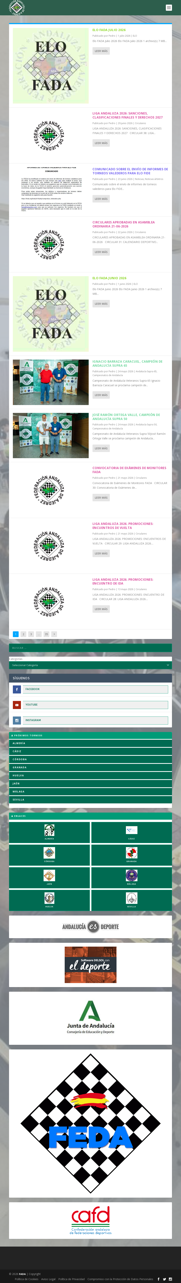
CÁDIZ (17, 751)
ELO (135, 35)
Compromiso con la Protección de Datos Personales (120, 1279)
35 (46, 634)
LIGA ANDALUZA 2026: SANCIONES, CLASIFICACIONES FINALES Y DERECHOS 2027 (128, 115)
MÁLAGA (19, 791)
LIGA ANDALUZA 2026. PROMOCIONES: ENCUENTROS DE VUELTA (123, 526)
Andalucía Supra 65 (146, 371)
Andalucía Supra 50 (146, 424)
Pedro (112, 35)
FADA (22, 1274)
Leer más (101, 51)
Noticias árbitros (154, 179)
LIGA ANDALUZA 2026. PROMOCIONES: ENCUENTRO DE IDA (123, 581)
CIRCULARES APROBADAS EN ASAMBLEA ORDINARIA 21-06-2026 (124, 224)
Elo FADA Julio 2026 (109, 30)
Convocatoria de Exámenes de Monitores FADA (129, 470)
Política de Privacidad (71, 1279)
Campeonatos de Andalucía (108, 375)
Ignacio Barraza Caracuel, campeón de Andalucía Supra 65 (128, 363)
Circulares (140, 123)
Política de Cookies (26, 1279)
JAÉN (16, 783)
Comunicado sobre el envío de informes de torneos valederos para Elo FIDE (130, 171)
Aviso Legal (48, 1279)
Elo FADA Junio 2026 (109, 278)
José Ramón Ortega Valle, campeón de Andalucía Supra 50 (126, 417)
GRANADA (20, 767)
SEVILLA (18, 799)
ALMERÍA (19, 743)
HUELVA (18, 775)
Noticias (139, 179)
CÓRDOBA (20, 759)
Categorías (15, 659)
